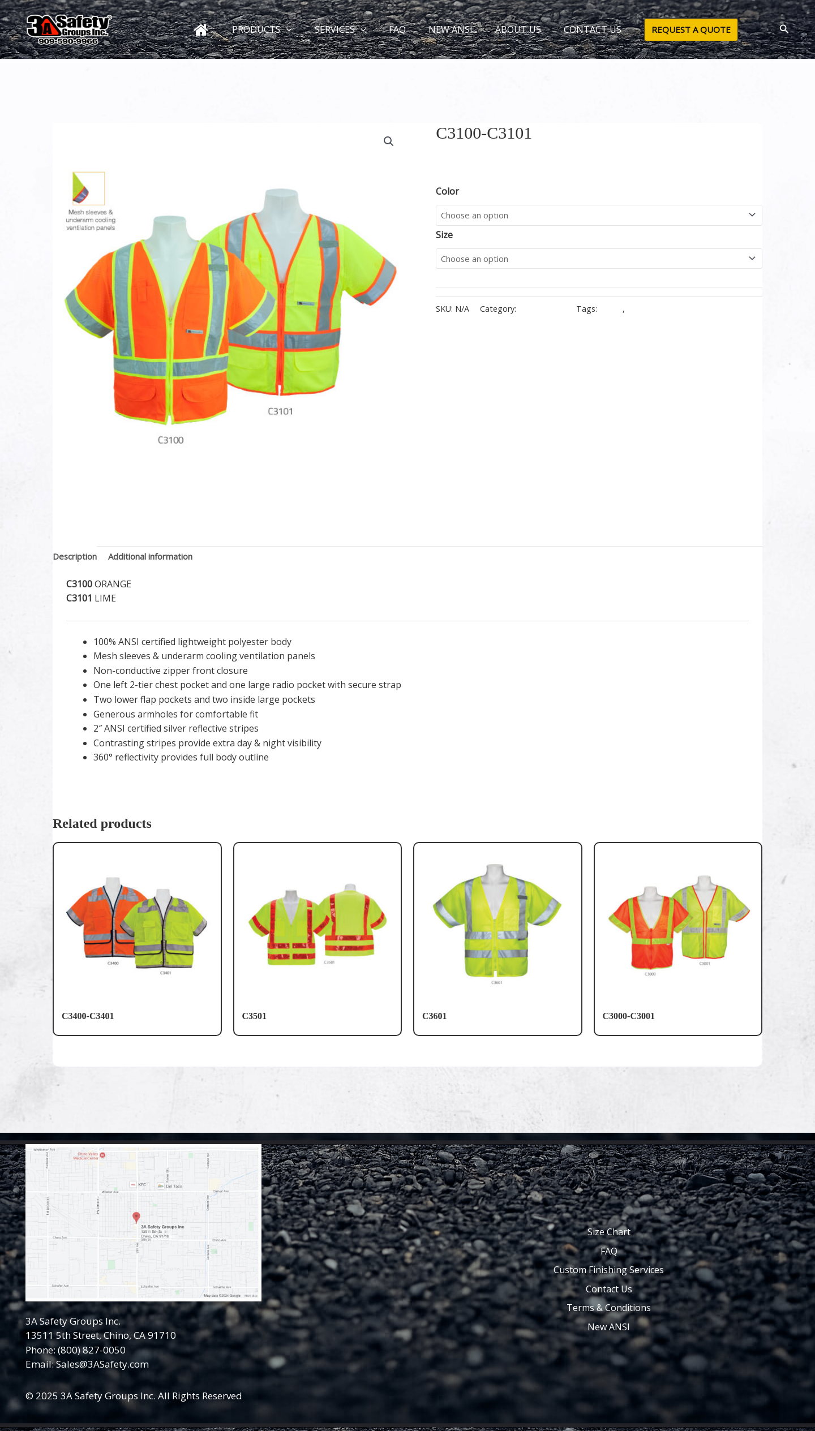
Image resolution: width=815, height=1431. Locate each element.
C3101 (643, 312)
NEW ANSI (446, 29)
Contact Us (609, 1289)
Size (444, 236)
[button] (295, 29)
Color (447, 191)
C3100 (615, 312)
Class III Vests (544, 312)
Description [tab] (77, 557)
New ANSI (608, 1327)
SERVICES (345, 29)
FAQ (397, 29)
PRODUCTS (271, 29)
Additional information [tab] (161, 557)
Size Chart (608, 1232)
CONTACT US (579, 29)
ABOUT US (509, 29)
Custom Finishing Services (609, 1270)
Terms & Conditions (609, 1308)
